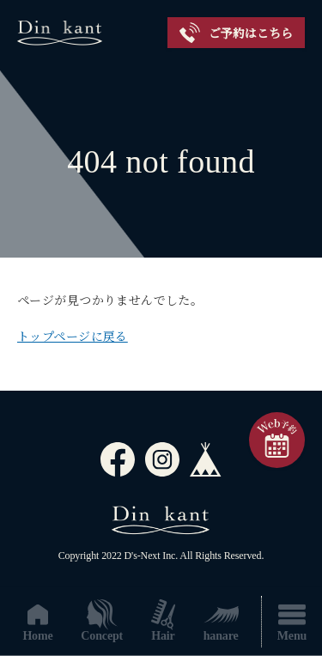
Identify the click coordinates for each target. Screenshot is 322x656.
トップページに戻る (72, 337)
